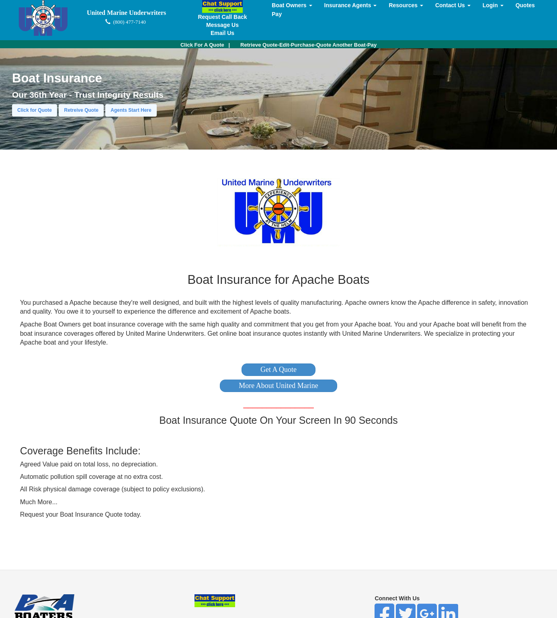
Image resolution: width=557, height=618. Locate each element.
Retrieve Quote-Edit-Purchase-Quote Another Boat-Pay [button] (308, 45)
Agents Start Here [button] (131, 110)
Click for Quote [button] (34, 110)
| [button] (205, 45)
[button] (278, 369)
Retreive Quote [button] (81, 110)
